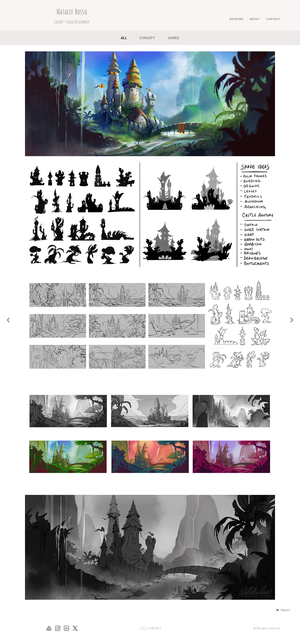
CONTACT (273, 19)
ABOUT (255, 19)
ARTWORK (236, 19)
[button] (283, 610)
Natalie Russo (72, 11)
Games (173, 38)
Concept (147, 38)
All (124, 38)
